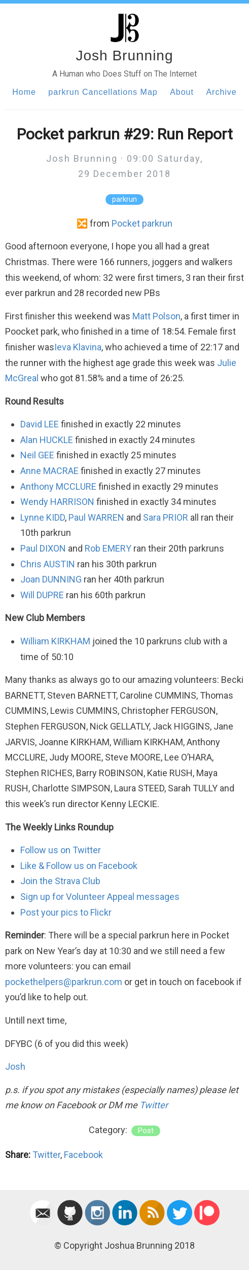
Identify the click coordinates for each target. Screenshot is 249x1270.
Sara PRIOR (165, 517)
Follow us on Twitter (60, 850)
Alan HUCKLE (46, 439)
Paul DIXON (43, 548)
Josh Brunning (124, 55)
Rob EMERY (108, 548)
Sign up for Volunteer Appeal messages (100, 896)
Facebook (83, 1154)
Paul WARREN (96, 517)
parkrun (124, 199)
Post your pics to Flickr (66, 912)
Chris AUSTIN (47, 564)
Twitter (153, 1105)
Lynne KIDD (42, 517)
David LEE (39, 424)
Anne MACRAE (49, 470)
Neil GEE (37, 455)
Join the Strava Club (60, 881)
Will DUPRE (42, 595)
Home (24, 92)
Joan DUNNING (51, 579)
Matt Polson (156, 316)
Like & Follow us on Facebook (78, 865)
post (146, 1131)
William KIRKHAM (55, 641)
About (182, 92)
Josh (15, 1066)
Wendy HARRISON (57, 501)
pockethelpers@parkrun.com (63, 981)
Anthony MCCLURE (58, 486)
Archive (221, 92)
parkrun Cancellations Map (102, 92)
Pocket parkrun (142, 223)
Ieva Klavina (77, 347)
